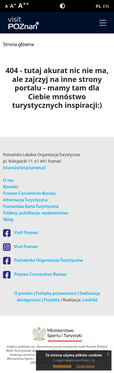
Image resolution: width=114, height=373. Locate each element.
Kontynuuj (62, 365)
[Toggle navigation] (101, 23)
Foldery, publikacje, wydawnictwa (35, 213)
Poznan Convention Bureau (29, 193)
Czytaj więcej (86, 366)
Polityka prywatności (56, 293)
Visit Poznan (20, 232)
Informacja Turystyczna (25, 200)
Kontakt (10, 187)
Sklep (8, 219)
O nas (8, 180)
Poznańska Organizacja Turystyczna (43, 260)
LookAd (89, 300)
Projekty (52, 300)
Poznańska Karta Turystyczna (31, 206)
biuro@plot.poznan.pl (24, 168)
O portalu (23, 293)
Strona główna (18, 44)
